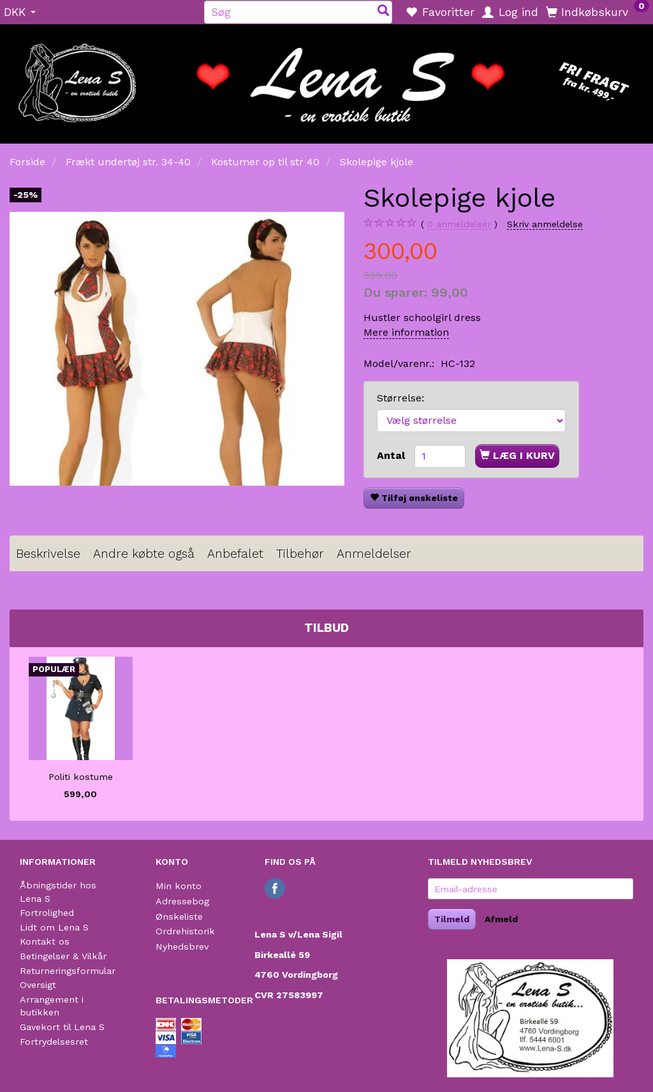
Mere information (406, 332)
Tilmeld (451, 919)
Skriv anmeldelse (545, 224)
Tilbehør (300, 553)
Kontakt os (45, 941)
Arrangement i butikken (52, 1006)
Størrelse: (400, 398)
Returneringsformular (67, 971)
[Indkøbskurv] (597, 11)
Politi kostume (80, 777)
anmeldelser (459, 224)
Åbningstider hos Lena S (58, 892)
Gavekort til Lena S (62, 1027)
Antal (392, 455)
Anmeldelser (374, 553)
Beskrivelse (48, 553)
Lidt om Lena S (54, 927)
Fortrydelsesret (54, 1041)
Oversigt (38, 985)
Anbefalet (235, 553)
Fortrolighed (47, 913)
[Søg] (383, 12)
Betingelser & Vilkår (63, 956)
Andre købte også (143, 553)
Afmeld (501, 919)
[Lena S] (326, 79)
